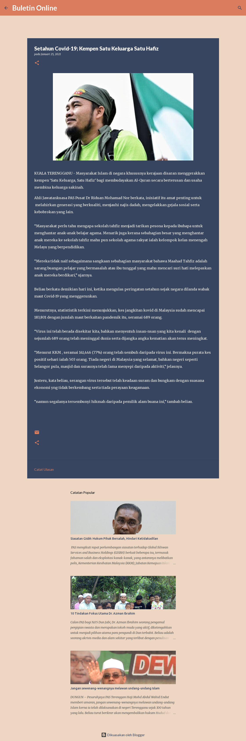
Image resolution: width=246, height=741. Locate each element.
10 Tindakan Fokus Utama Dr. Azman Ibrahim (102, 613)
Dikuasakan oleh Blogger (123, 735)
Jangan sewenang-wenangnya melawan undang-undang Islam (115, 688)
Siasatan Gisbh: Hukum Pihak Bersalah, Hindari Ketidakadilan (114, 538)
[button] (37, 63)
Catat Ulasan (44, 469)
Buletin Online (34, 8)
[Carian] (63, 8)
